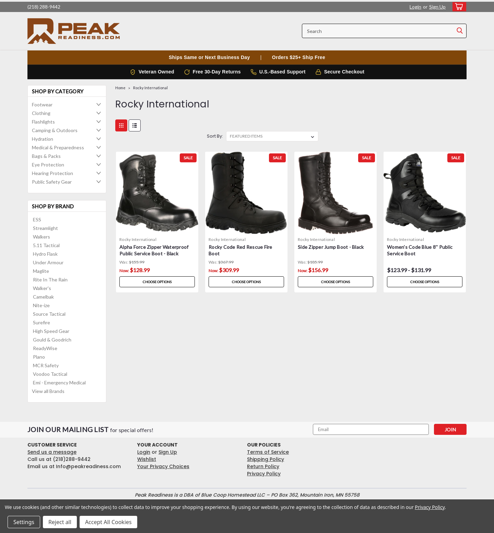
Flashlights (43, 122)
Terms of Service (268, 452)
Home (120, 87)
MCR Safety (46, 365)
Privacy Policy (264, 473)
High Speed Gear (51, 331)
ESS (37, 219)
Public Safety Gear (52, 182)
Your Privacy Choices (163, 466)
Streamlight (45, 228)
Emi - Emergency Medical (59, 382)
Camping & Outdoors (55, 130)
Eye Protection (48, 164)
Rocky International (150, 87)
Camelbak (43, 297)
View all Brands (48, 391)
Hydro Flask (45, 254)
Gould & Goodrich (52, 340)
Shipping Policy (265, 459)
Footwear (42, 104)
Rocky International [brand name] (137, 239)
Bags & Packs (46, 156)
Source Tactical (49, 314)
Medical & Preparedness (58, 147)
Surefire (41, 322)
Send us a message (52, 452)
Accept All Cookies (108, 522)
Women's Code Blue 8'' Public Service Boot (419, 250)
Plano (39, 357)
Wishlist (146, 459)
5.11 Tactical (46, 245)
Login (415, 7)
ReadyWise (45, 348)
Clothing (41, 113)
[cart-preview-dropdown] (458, 6)
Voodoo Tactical (50, 374)
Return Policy (263, 466)
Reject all (59, 522)
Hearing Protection (52, 173)
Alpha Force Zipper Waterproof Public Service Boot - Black (153, 250)
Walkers (41, 237)
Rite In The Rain (50, 279)
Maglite (41, 271)
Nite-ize (41, 305)
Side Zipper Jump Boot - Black (331, 247)
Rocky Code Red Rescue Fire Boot (240, 250)
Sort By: (215, 136)
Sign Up (437, 7)
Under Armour (48, 262)
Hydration (42, 139)
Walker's (42, 288)
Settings (23, 522)
